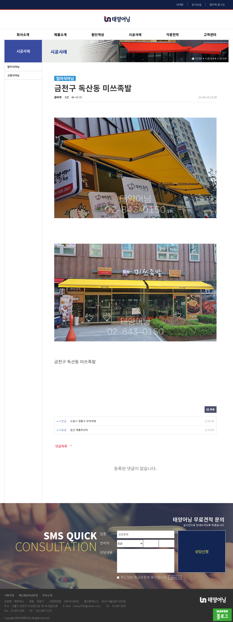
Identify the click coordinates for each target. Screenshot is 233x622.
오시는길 (196, 4)
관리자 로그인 (217, 4)
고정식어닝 (13, 75)
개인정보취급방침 (28, 584)
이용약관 (9, 584)
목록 (210, 398)
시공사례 (135, 34)
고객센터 (210, 34)
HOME (180, 4)
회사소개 (23, 34)
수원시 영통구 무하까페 (83, 410)
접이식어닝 (13, 67)
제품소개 (60, 34)
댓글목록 (60, 434)
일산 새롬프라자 (79, 418)
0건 (66, 97)
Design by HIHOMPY (11, 612)
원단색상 (97, 34)
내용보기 (175, 566)
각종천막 (172, 34)
